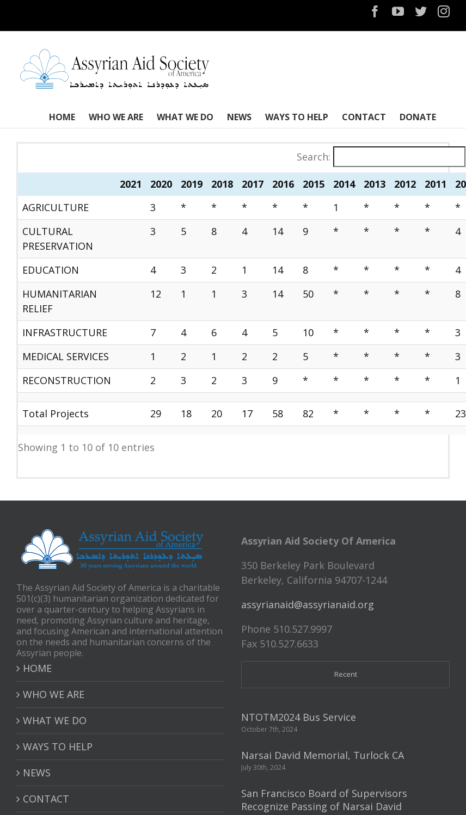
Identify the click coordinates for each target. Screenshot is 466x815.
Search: (313, 156)
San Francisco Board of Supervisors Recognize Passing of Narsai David (324, 800)
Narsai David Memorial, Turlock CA (322, 755)
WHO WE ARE (53, 694)
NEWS (37, 772)
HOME (37, 668)
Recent (345, 674)
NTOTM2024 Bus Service (298, 717)
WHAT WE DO (55, 720)
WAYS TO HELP (58, 746)
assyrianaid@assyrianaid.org (307, 604)
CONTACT (46, 798)
